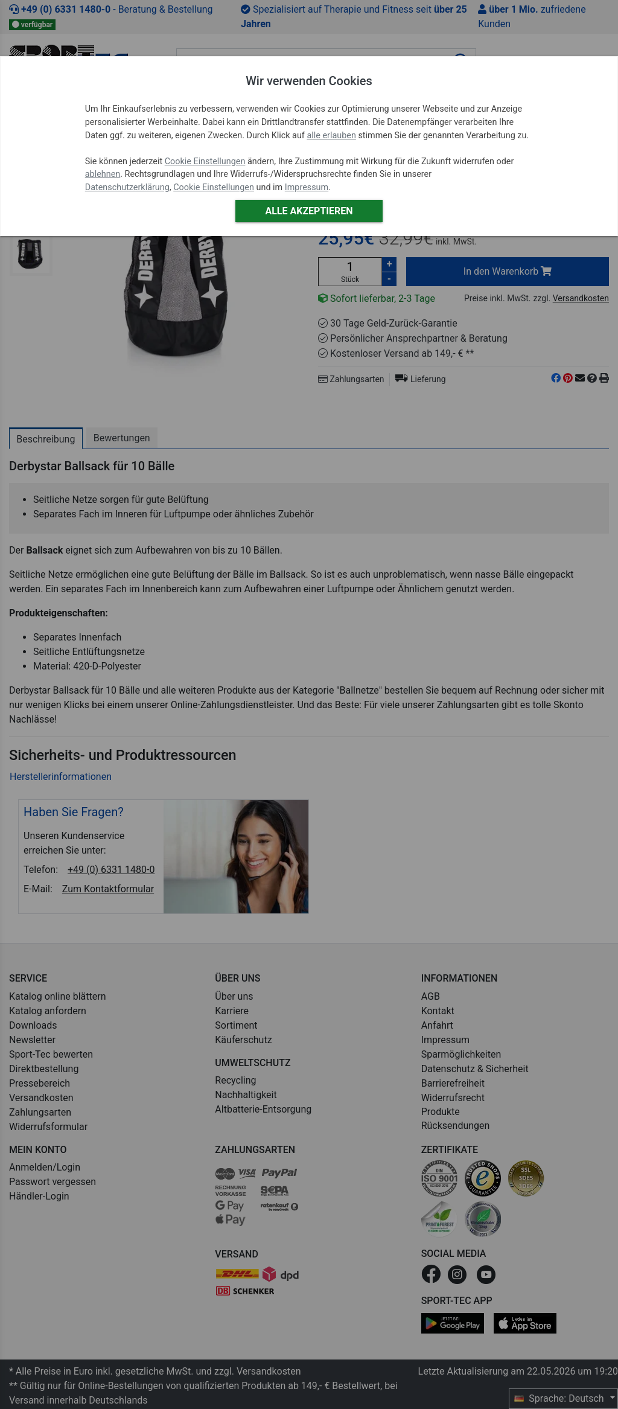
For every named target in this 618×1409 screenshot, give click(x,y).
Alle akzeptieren (308, 211)
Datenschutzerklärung (127, 187)
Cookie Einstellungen (205, 161)
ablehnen (103, 174)
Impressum (306, 187)
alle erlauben (331, 135)
